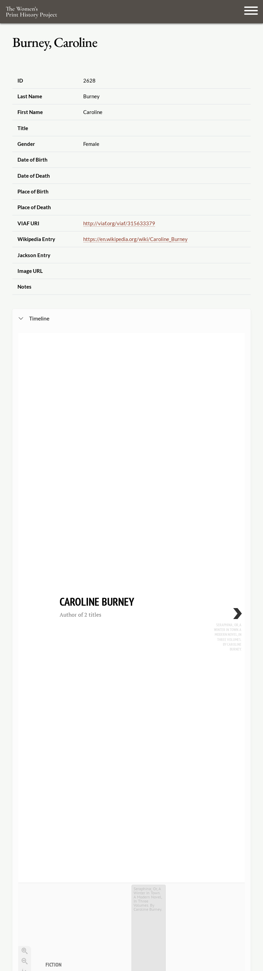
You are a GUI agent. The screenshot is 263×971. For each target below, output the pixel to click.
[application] (131, 551)
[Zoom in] (24, 470)
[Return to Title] (24, 501)
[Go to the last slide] (24, 491)
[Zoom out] (24, 480)
